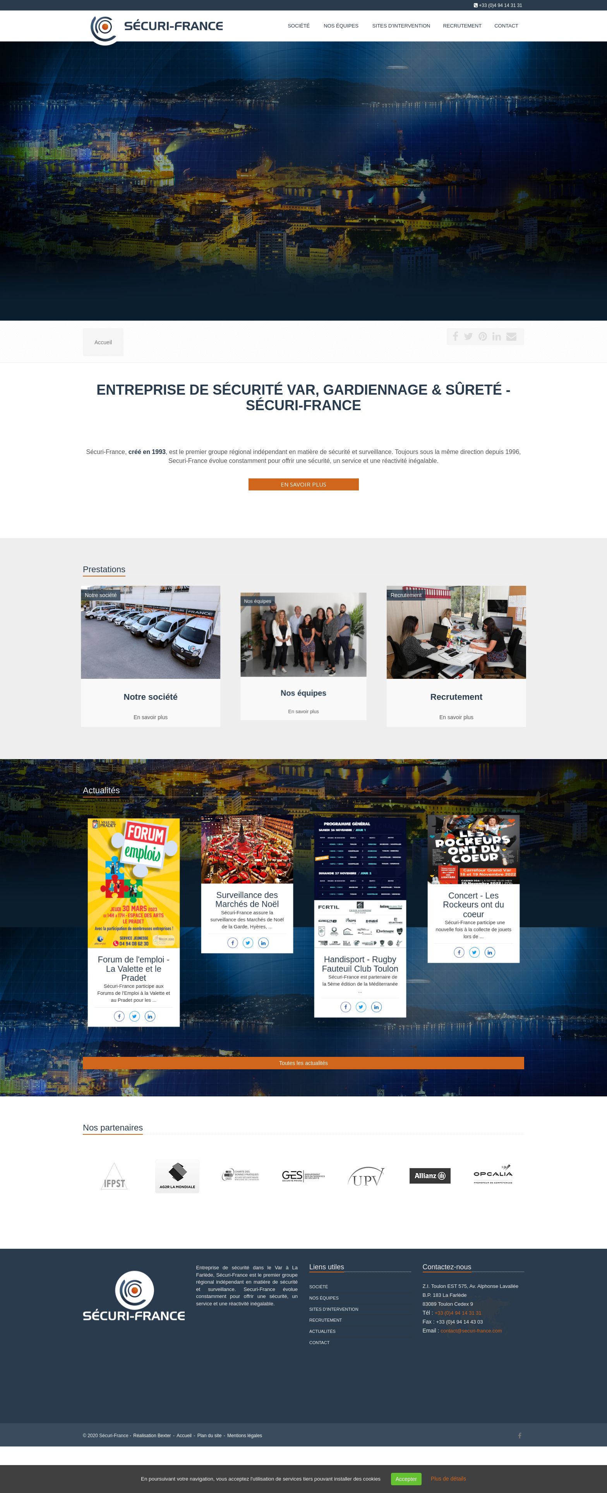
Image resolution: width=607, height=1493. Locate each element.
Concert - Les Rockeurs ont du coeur (473, 903)
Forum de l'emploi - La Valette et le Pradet (133, 963)
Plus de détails (448, 1479)
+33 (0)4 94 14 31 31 (500, 5)
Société (299, 26)
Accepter (406, 1479)
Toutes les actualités (303, 1063)
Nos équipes (341, 26)
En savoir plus (303, 484)
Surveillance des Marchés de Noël (247, 898)
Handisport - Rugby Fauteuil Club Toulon (360, 958)
